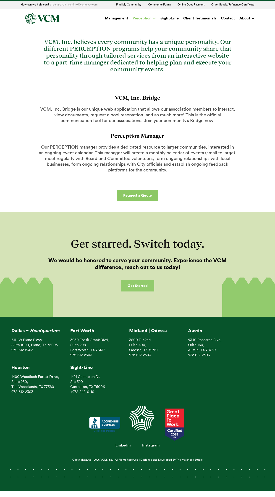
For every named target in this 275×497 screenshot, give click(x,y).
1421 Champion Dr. (85, 377)
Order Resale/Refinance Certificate (232, 4)
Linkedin (123, 445)
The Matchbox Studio (189, 459)
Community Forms (159, 4)
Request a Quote (137, 195)
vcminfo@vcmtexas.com (82, 4)
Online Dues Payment (191, 4)
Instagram (151, 445)
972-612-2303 (58, 4)
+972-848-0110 (82, 392)
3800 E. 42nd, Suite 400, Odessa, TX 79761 (143, 345)
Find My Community (128, 4)
